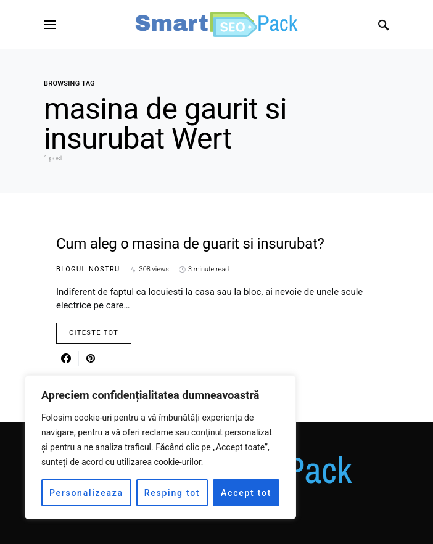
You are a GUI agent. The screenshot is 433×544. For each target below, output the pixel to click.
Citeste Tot (93, 333)
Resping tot (172, 493)
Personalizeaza (86, 493)
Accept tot (246, 493)
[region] (160, 447)
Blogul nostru (88, 269)
